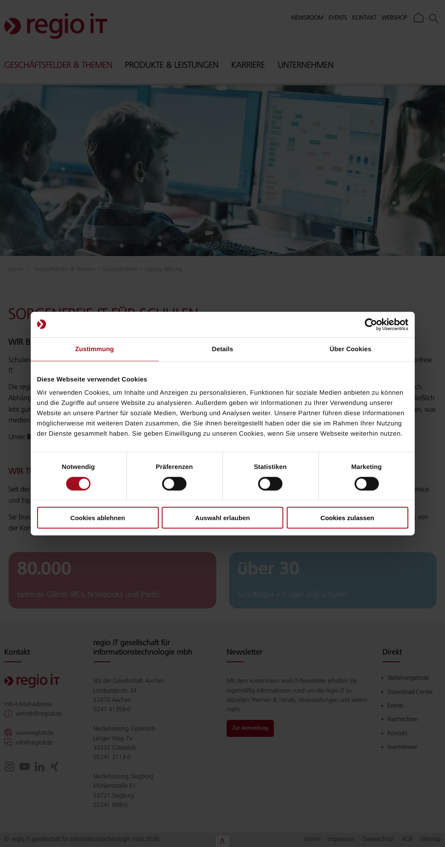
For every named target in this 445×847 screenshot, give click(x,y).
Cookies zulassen (347, 517)
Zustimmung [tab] (94, 348)
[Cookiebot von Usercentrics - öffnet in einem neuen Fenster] (371, 324)
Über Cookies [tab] (351, 348)
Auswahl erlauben (222, 517)
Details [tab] (222, 348)
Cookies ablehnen (97, 517)
